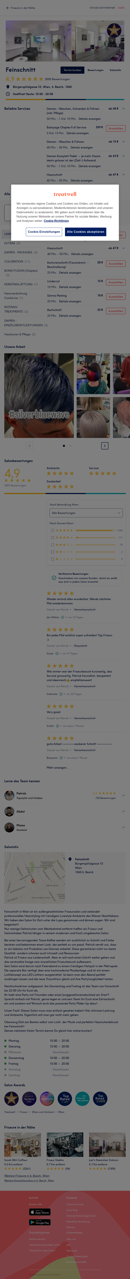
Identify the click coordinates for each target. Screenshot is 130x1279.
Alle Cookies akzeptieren (85, 231)
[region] (65, 213)
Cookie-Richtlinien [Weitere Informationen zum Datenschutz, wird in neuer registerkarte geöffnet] (56, 220)
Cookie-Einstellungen (44, 231)
